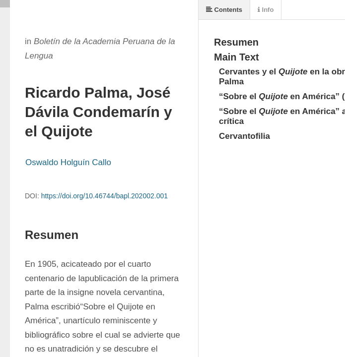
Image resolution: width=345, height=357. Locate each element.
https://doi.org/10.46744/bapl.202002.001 (104, 196)
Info (266, 9)
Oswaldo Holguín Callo (68, 162)
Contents (224, 9)
